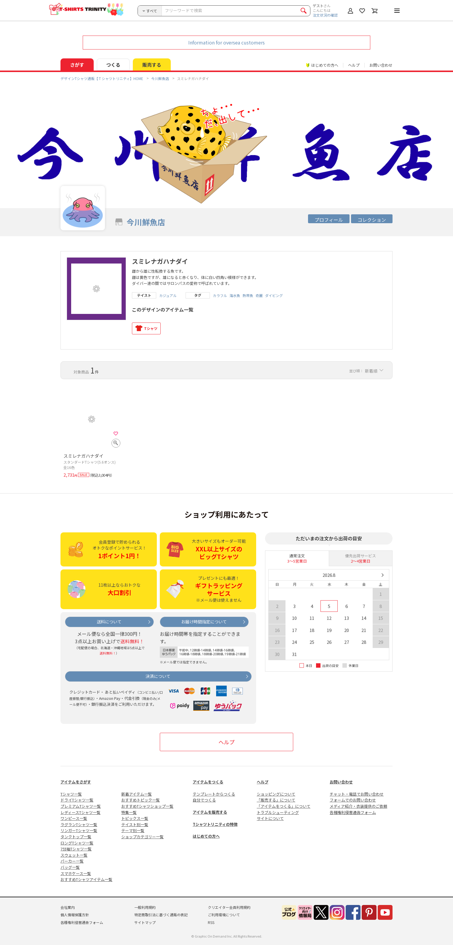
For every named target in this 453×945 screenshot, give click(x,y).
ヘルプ (354, 65)
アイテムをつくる (208, 782)
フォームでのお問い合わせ (353, 800)
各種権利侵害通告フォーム (353, 812)
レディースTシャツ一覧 (80, 812)
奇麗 (259, 295)
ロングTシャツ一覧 (76, 843)
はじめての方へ (206, 836)
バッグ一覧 (70, 867)
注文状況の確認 (325, 14)
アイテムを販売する (210, 812)
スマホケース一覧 (75, 873)
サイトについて (270, 818)
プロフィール (329, 219)
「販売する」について (276, 800)
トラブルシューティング (278, 812)
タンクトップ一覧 (75, 836)
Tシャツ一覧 (71, 794)
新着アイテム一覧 (136, 794)
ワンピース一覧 (73, 818)
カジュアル (168, 295)
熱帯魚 (248, 295)
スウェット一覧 (73, 855)
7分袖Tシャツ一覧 (76, 849)
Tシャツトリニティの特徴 (215, 824)
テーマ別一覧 (132, 830)
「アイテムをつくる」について (283, 806)
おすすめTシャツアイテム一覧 (86, 879)
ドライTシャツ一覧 (76, 800)
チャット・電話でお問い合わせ (357, 794)
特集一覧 (129, 812)
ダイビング (274, 295)
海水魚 (234, 295)
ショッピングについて (276, 794)
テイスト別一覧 (134, 824)
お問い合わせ (381, 65)
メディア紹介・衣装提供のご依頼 (358, 806)
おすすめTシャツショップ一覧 (147, 806)
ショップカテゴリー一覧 (142, 836)
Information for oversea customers (226, 42)
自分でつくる (204, 800)
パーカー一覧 (72, 861)
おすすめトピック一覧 (140, 800)
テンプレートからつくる (214, 794)
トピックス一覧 (134, 818)
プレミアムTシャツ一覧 (80, 806)
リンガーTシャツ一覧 (78, 830)
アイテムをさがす (75, 782)
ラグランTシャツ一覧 (78, 824)
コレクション (372, 219)
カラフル (220, 295)
